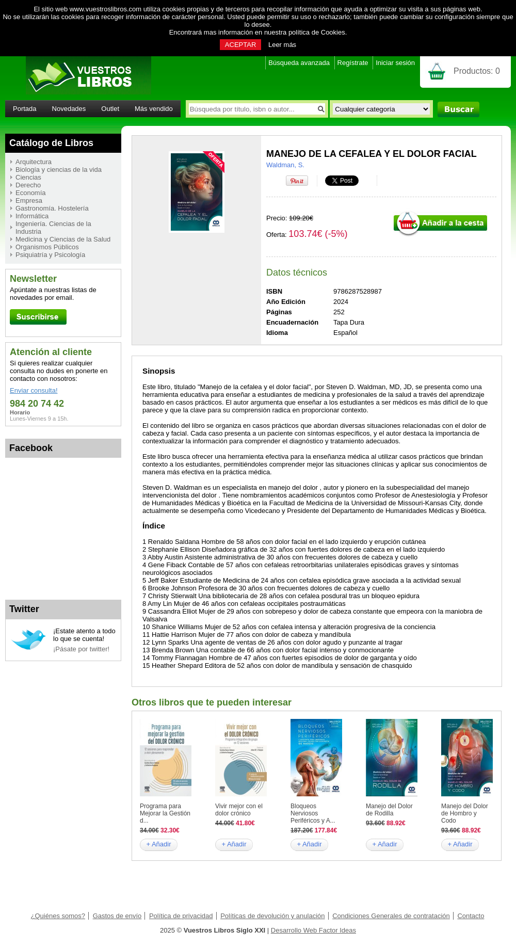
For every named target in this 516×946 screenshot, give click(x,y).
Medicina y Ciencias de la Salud (62, 239)
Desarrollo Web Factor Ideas (313, 930)
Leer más (282, 45)
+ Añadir (158, 844)
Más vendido (154, 109)
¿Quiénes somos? (58, 916)
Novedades (69, 109)
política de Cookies (316, 32)
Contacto (470, 916)
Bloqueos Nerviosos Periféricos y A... (313, 813)
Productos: (477, 71)
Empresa (28, 200)
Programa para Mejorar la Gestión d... (165, 813)
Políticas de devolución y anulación (272, 916)
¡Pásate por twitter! (81, 649)
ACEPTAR (240, 45)
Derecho (28, 185)
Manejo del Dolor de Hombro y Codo (464, 813)
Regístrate (352, 63)
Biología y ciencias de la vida (58, 169)
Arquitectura (33, 162)
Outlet (110, 109)
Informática (32, 216)
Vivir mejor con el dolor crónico (239, 810)
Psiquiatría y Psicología (50, 255)
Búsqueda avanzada (299, 63)
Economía (30, 193)
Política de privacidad (181, 916)
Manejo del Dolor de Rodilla (389, 810)
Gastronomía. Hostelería (52, 208)
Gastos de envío (117, 916)
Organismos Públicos (47, 247)
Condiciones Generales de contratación (391, 916)
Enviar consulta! (34, 390)
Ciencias (28, 177)
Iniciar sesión (395, 63)
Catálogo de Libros (51, 143)
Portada (25, 109)
